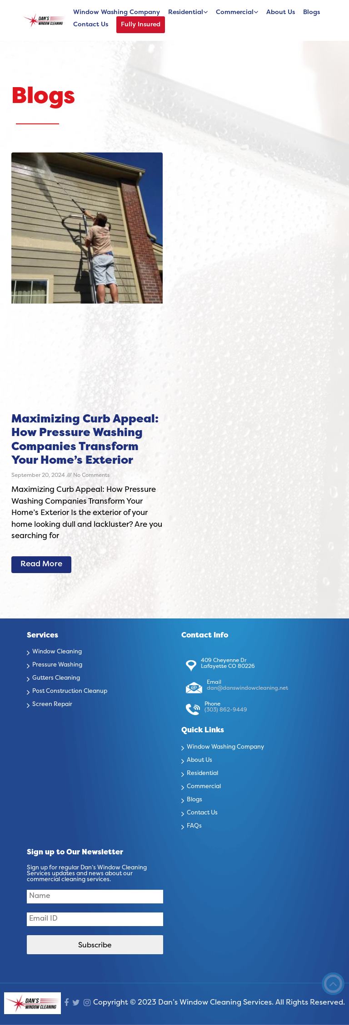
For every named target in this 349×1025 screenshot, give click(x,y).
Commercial (235, 12)
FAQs (194, 826)
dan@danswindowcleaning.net (247, 688)
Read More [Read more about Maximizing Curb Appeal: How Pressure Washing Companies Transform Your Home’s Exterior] (41, 564)
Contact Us (90, 25)
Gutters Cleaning (56, 678)
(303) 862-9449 (225, 710)
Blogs (311, 12)
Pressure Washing (57, 665)
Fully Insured (140, 25)
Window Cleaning (57, 652)
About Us (280, 12)
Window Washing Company (116, 12)
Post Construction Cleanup (69, 691)
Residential (185, 12)
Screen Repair (52, 704)
